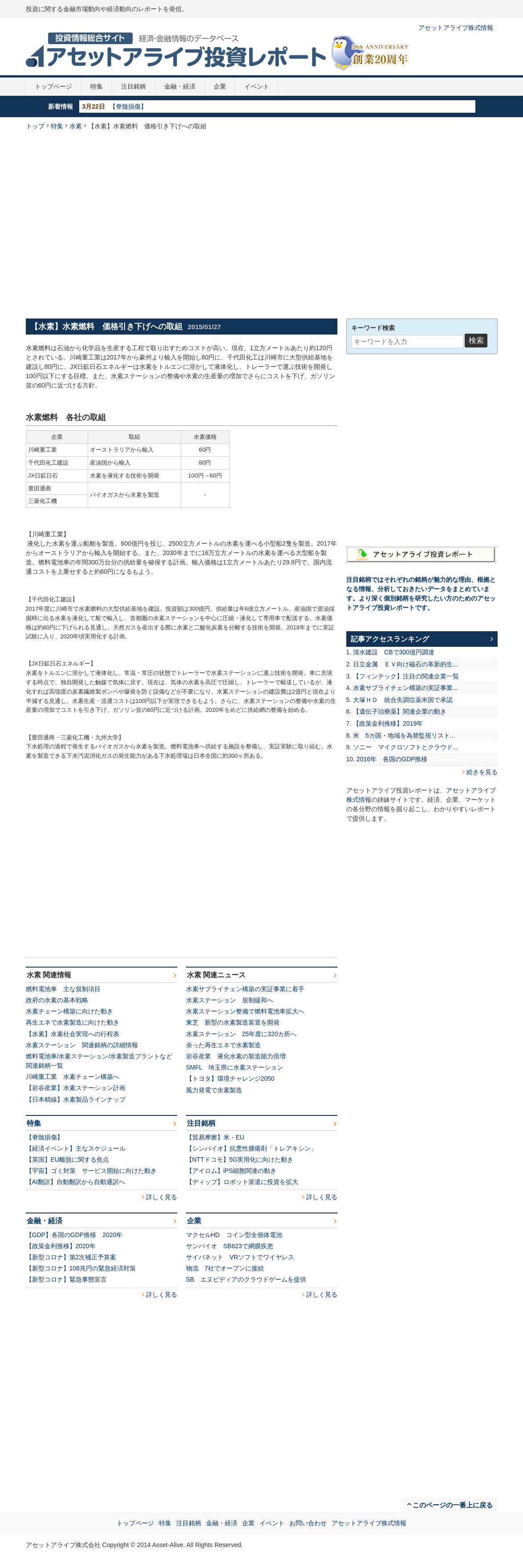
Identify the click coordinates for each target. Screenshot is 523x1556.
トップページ (53, 86)
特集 (96, 86)
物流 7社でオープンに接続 (225, 1268)
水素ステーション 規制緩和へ (229, 1000)
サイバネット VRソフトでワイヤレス (240, 1257)
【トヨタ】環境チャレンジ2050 (230, 1078)
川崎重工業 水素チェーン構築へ (72, 1076)
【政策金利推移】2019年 (388, 723)
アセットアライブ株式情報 (455, 27)
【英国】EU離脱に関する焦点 (67, 1159)
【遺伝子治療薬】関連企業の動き (399, 711)
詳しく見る (161, 1197)
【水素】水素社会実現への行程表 (72, 1033)
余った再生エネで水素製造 (223, 1045)
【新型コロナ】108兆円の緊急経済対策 (81, 1268)
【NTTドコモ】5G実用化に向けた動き (240, 1159)
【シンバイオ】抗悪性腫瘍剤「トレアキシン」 (251, 1148)
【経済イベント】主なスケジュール (76, 1148)
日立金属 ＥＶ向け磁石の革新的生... (405, 664)
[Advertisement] (109, 223)
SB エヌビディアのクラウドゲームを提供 (246, 1279)
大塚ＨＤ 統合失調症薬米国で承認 (403, 699)
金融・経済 (179, 86)
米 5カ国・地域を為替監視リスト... (404, 735)
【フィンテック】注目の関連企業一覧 (406, 676)
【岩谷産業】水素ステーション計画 (76, 1087)
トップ (35, 126)
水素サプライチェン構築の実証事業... (405, 687)
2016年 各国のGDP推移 (392, 759)
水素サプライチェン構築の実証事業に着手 (245, 988)
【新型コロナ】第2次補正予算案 (71, 1257)
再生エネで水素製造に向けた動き (72, 1022)
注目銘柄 (133, 86)
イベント (256, 86)
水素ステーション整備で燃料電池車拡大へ (245, 1011)
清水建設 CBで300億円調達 (393, 652)
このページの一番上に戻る (453, 1505)
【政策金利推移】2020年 (61, 1246)
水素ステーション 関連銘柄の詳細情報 (82, 1045)
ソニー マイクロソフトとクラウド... (405, 747)
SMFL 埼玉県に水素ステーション (235, 1067)
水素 (75, 126)
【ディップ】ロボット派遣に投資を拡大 (242, 1181)
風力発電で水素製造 (214, 1090)
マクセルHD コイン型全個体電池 (234, 1234)
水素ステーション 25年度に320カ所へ (241, 1033)
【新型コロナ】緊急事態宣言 (66, 1279)
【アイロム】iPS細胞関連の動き (231, 1170)
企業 (220, 86)
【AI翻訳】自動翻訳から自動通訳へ (75, 1181)
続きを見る (482, 772)
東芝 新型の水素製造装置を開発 (233, 1022)
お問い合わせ (308, 1523)
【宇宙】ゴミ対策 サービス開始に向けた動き (91, 1170)
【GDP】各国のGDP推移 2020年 (74, 1234)
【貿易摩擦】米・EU (215, 1137)
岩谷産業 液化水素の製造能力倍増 (236, 1056)
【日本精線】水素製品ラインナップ (76, 1099)
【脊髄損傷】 (128, 106)
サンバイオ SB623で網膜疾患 (229, 1246)
